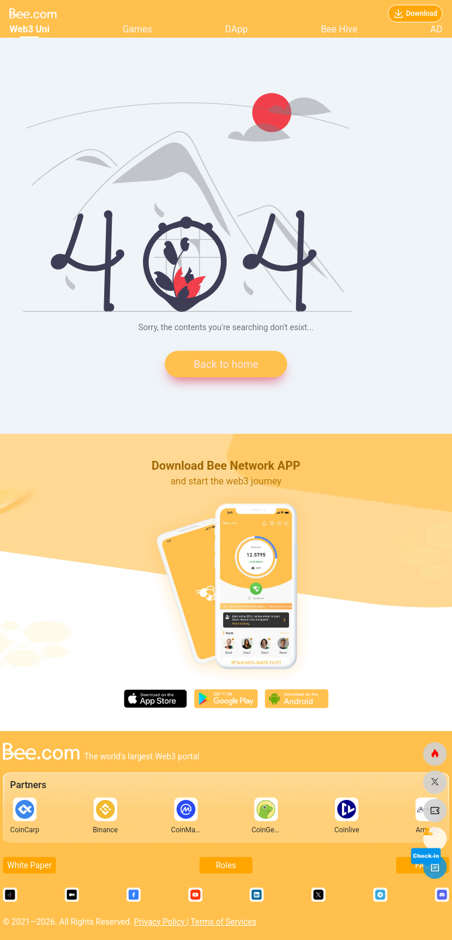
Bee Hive (339, 29)
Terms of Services (224, 921)
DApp (236, 29)
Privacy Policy (160, 921)
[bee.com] (435, 754)
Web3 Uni (29, 29)
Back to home (226, 364)
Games (137, 29)
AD (436, 29)
